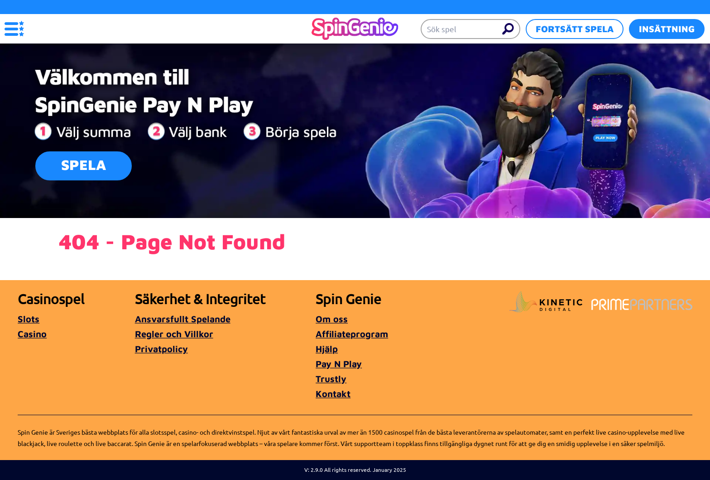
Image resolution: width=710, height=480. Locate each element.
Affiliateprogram (352, 334)
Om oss (332, 319)
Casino (32, 334)
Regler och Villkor (174, 334)
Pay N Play (339, 364)
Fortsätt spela (575, 29)
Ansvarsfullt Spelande (182, 319)
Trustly (331, 378)
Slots (28, 319)
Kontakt (333, 393)
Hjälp (327, 349)
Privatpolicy (161, 349)
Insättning (667, 29)
